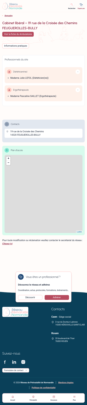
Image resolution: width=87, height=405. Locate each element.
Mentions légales (65, 382)
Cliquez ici (7, 243)
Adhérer (57, 297)
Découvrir (30, 297)
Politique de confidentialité (43, 388)
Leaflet (79, 232)
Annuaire (8, 15)
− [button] (8, 163)
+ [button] (8, 159)
